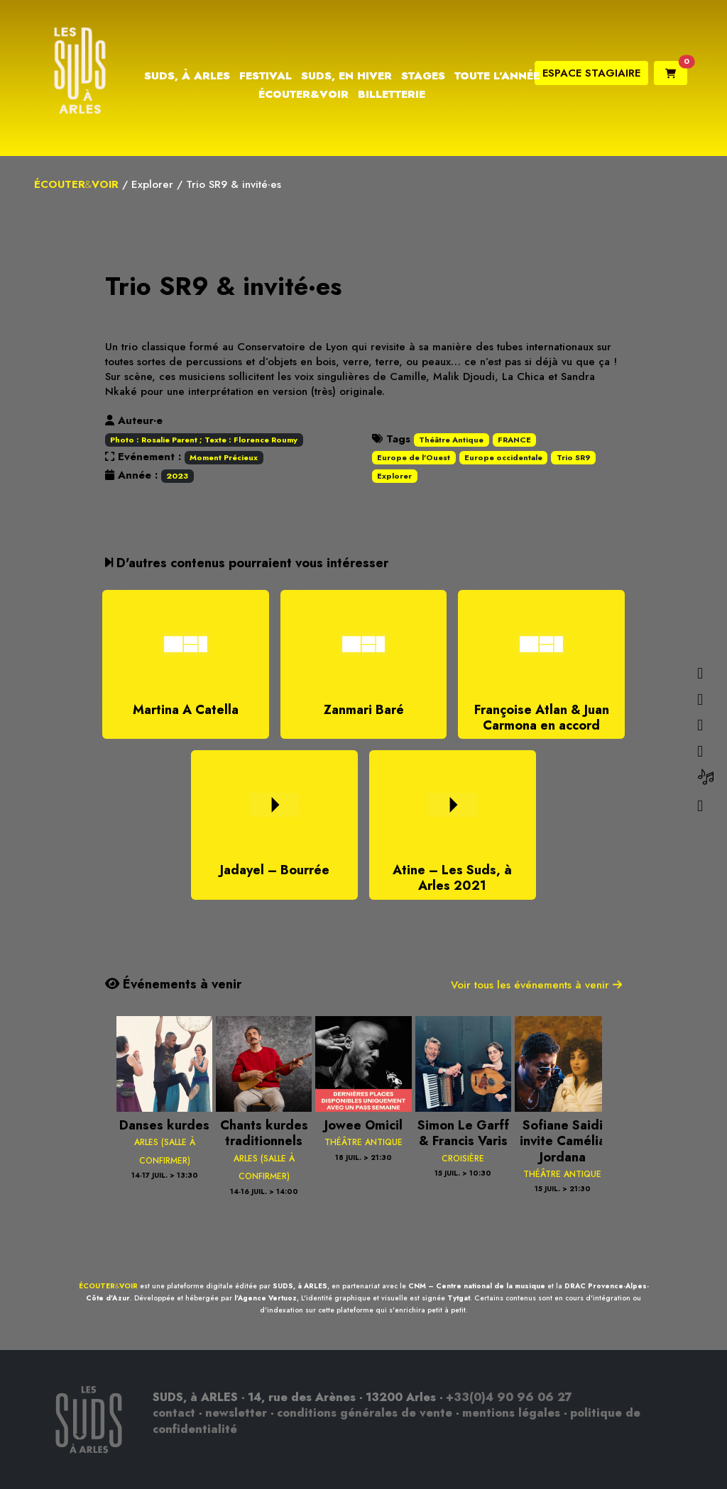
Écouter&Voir (303, 94)
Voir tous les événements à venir (536, 985)
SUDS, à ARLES (300, 1286)
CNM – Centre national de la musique (476, 1286)
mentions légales (511, 1413)
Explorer (152, 184)
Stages (423, 76)
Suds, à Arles (187, 76)
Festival (265, 76)
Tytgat (458, 1298)
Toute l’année (497, 76)
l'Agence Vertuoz (265, 1298)
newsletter (236, 1413)
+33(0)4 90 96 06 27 (509, 1397)
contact (174, 1413)
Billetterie (391, 94)
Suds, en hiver (346, 76)
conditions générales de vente (364, 1413)
